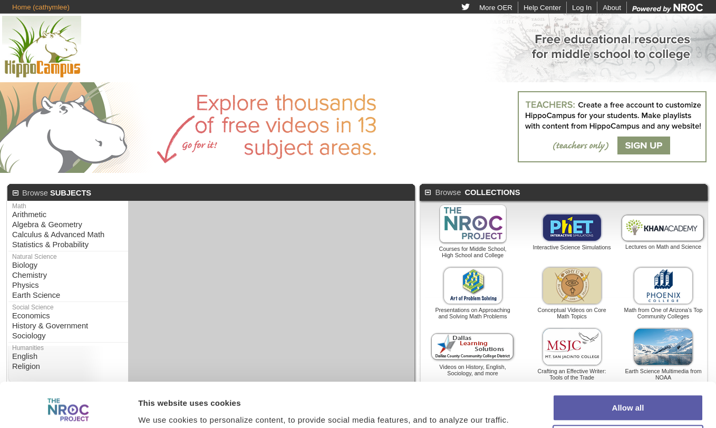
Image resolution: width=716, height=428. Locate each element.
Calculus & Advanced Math (58, 234)
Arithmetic (29, 214)
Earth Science (36, 295)
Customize (628, 377)
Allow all (628, 346)
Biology (24, 265)
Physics (25, 285)
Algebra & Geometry (47, 224)
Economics (31, 316)
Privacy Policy (448, 411)
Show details (162, 387)
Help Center (542, 8)
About (612, 8)
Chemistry (29, 275)
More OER (495, 8)
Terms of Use (392, 411)
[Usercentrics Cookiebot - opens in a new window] (68, 388)
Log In (582, 8)
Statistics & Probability (50, 244)
